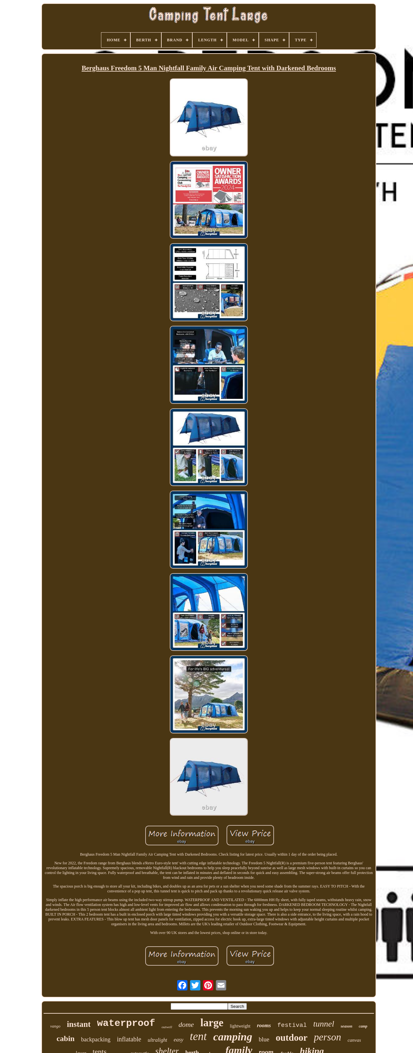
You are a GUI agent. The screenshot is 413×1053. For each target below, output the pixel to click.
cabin (65, 1038)
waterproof (126, 1023)
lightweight (240, 1026)
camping (232, 1037)
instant (79, 1024)
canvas (354, 1040)
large (211, 1022)
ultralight (157, 1040)
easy (178, 1040)
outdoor (291, 1037)
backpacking (95, 1039)
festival (292, 1025)
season (346, 1026)
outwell (167, 1027)
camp (363, 1026)
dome (186, 1024)
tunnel (323, 1023)
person (327, 1037)
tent (198, 1036)
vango (55, 1026)
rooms (264, 1025)
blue (264, 1039)
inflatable (129, 1039)
